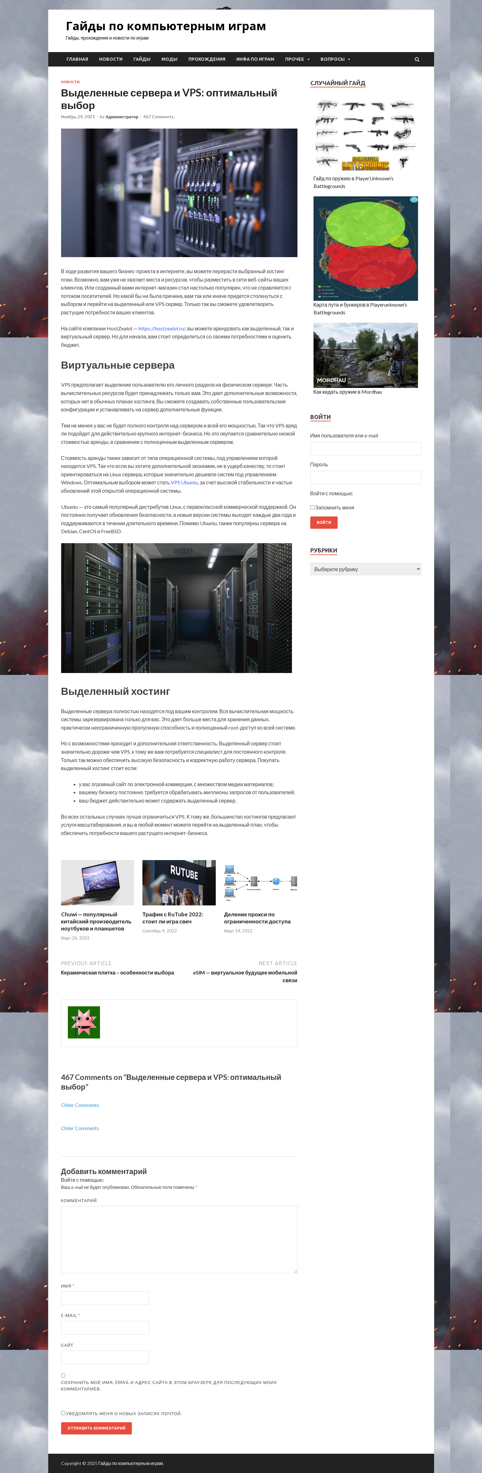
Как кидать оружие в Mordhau (348, 392)
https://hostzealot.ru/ (162, 328)
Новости (111, 59)
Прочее (294, 59)
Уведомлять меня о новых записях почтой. (124, 1413)
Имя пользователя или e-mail (344, 435)
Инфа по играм (255, 59)
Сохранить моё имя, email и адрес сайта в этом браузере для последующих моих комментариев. (169, 1385)
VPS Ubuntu (184, 482)
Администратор (121, 116)
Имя (68, 1286)
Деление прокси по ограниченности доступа (257, 918)
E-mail (70, 1315)
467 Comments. (159, 116)
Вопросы (333, 59)
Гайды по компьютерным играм (166, 26)
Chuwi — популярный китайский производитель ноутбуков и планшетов (96, 921)
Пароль (319, 464)
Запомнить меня (334, 507)
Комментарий (79, 1200)
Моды (169, 59)
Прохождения (206, 59)
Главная (77, 59)
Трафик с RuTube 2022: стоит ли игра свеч (172, 918)
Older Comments (80, 1105)
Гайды (141, 59)
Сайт (67, 1345)
